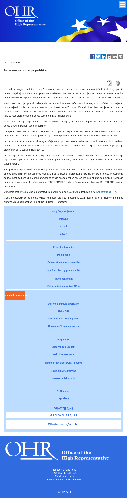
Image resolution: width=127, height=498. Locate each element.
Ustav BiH (63, 311)
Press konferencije (63, 247)
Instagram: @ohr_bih (63, 424)
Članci (63, 226)
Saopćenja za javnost (63, 211)
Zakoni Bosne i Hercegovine (63, 318)
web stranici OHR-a (106, 192)
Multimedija (63, 254)
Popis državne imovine (63, 371)
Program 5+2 (63, 339)
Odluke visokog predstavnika (63, 262)
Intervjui (63, 219)
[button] (122, 5)
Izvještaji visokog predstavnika (63, 270)
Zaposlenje (63, 398)
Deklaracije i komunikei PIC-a (63, 286)
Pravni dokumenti (63, 278)
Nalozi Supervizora (63, 354)
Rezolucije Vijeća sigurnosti (63, 326)
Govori (63, 234)
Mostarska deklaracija (63, 378)
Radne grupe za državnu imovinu (63, 362)
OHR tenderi (63, 391)
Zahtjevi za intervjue (15, 295)
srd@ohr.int (68, 476)
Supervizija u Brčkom (63, 347)
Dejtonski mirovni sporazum (63, 303)
